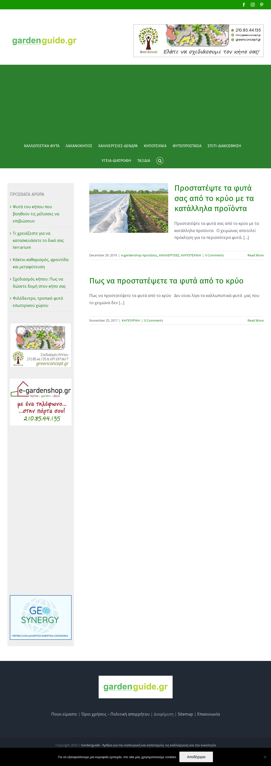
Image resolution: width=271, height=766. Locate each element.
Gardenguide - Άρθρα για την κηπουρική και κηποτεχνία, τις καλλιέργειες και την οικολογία (148, 745)
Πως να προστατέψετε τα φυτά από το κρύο (166, 280)
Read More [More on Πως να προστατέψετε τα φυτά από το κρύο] (256, 320)
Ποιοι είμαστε (64, 714)
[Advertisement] (135, 101)
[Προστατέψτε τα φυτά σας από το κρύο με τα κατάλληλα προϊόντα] (128, 208)
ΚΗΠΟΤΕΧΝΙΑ (191, 255)
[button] (159, 160)
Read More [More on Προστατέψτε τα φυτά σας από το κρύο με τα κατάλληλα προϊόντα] (256, 255)
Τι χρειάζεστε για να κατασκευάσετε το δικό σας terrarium (38, 240)
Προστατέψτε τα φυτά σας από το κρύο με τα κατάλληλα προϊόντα (214, 198)
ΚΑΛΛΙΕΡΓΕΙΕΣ (169, 255)
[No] (264, 756)
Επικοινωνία (208, 714)
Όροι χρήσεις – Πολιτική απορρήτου (115, 714)
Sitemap (185, 714)
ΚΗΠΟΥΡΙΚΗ (131, 320)
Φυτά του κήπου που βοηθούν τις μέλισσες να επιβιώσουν (36, 214)
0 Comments (214, 255)
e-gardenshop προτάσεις (139, 255)
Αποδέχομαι (196, 757)
